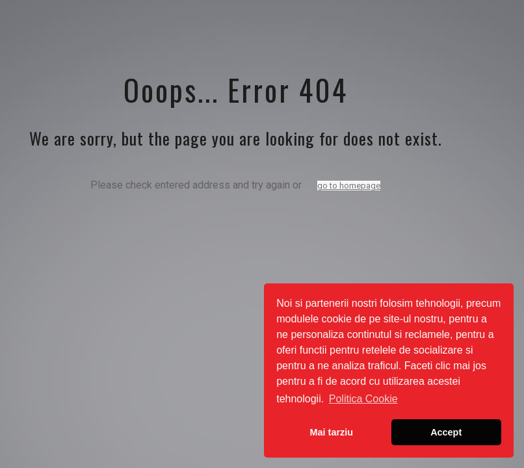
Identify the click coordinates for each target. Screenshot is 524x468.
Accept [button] (446, 432)
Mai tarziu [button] (331, 432)
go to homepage (348, 185)
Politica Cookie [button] (363, 398)
